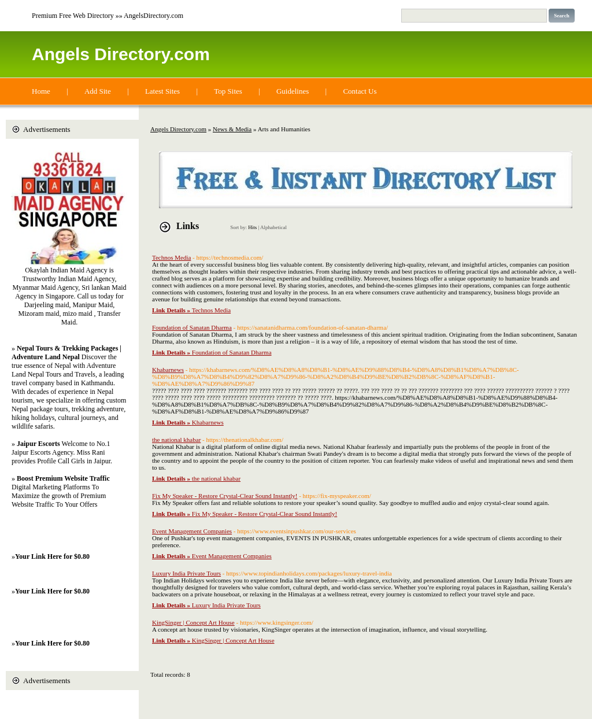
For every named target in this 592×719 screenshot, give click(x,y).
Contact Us (359, 91)
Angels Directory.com (121, 54)
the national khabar (176, 439)
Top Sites (228, 91)
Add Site (97, 91)
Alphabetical (273, 227)
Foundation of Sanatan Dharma (192, 327)
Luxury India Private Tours (186, 573)
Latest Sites (162, 91)
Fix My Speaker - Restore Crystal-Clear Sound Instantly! (224, 495)
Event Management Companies (192, 531)
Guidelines (292, 91)
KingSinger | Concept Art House (193, 622)
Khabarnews (168, 369)
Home (41, 91)
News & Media (232, 129)
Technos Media (171, 257)
